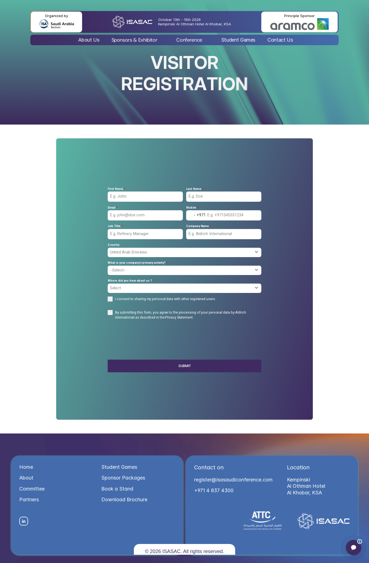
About (26, 478)
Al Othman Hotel (307, 486)
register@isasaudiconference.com (233, 480)
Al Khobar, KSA (304, 492)
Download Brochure (124, 499)
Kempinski (299, 480)
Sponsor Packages (123, 478)
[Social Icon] (23, 521)
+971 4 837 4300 (214, 490)
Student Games (119, 467)
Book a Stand (117, 489)
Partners (29, 499)
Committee (32, 489)
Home (26, 467)
